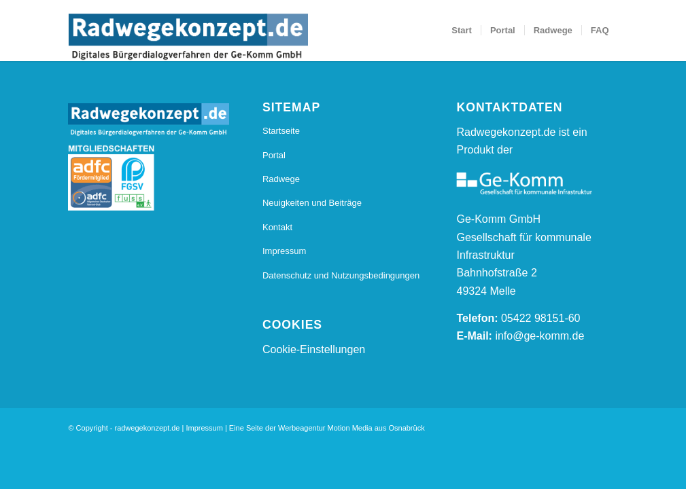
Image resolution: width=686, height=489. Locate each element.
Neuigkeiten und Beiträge (312, 203)
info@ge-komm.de (539, 336)
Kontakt (277, 227)
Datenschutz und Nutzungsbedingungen (340, 275)
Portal (274, 155)
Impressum (284, 251)
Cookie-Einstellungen (313, 349)
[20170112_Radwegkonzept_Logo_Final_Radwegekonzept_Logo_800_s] (188, 37)
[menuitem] (462, 30)
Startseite (281, 131)
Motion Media (350, 428)
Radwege (281, 179)
